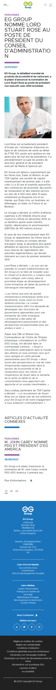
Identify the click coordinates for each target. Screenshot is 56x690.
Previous (2, 463)
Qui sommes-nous (28, 568)
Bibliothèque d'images (28, 597)
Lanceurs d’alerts (28, 668)
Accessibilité (28, 672)
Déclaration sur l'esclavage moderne (28, 655)
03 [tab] (16, 491)
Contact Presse (28, 603)
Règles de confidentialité (28, 645)
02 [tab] (11, 491)
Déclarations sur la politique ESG (28, 665)
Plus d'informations (15, 480)
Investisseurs (28, 571)
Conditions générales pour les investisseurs (28, 652)
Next (53, 463)
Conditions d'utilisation (28, 648)
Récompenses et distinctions (28, 600)
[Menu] (50, 5)
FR (5, 5)
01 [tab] (6, 491)
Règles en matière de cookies (28, 641)
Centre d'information (28, 589)
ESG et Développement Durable (28, 573)
